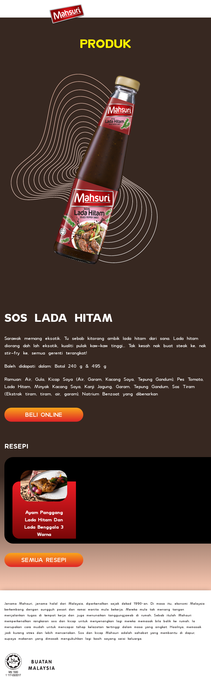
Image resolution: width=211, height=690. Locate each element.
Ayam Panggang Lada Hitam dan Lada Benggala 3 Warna (43, 523)
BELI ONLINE (43, 415)
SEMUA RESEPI (43, 560)
